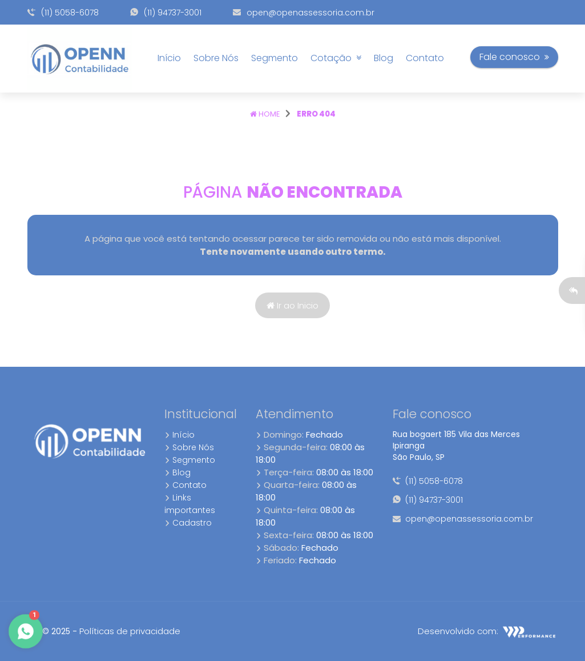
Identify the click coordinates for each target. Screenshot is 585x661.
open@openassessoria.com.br (303, 12)
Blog (383, 58)
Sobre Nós (216, 58)
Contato (425, 58)
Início (169, 58)
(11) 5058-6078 (63, 12)
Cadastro (188, 522)
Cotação (335, 58)
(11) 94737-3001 (165, 12)
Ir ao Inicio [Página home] (292, 305)
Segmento (274, 58)
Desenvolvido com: (488, 631)
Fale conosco (514, 56)
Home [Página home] (265, 114)
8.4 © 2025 (48, 631)
